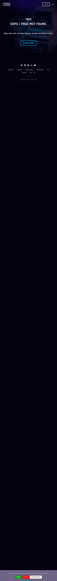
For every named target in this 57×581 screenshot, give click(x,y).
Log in (46, 4)
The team (10, 70)
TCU (48, 70)
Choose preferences (36, 577)
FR (34, 73)
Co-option (19, 70)
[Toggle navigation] (52, 4)
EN (30, 73)
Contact (24, 73)
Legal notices (39, 70)
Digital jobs (28, 70)
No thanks (25, 577)
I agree (18, 577)
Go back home (28, 43)
